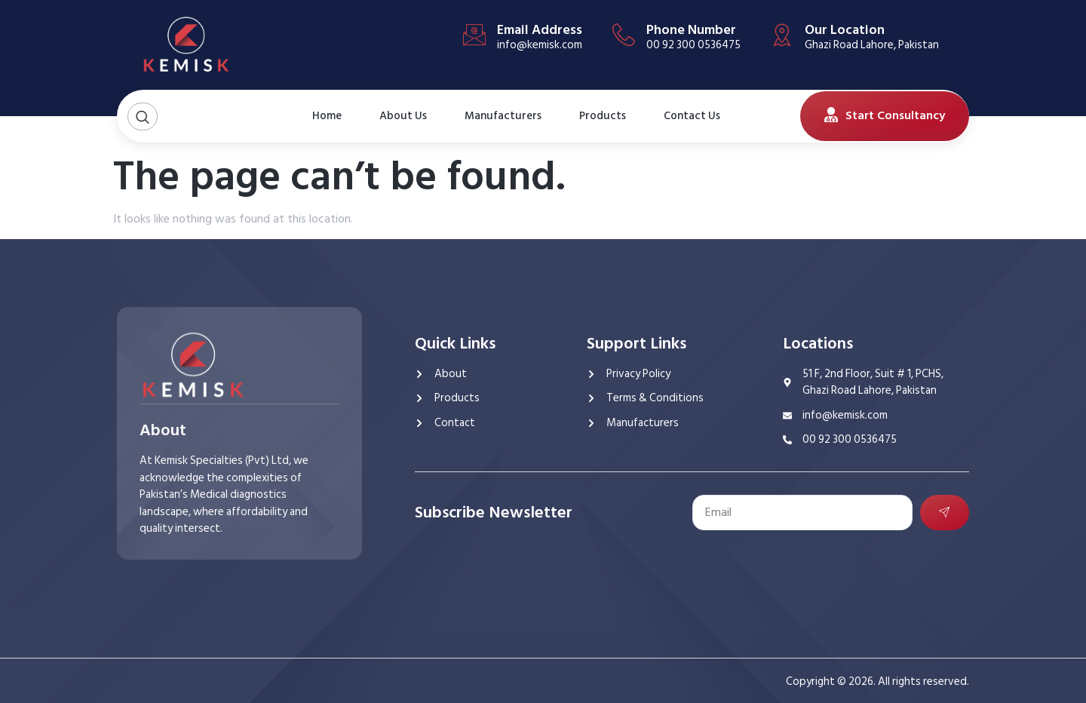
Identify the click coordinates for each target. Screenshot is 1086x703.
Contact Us (685, 116)
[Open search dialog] (142, 116)
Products (602, 115)
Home (327, 115)
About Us (396, 116)
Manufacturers (503, 115)
